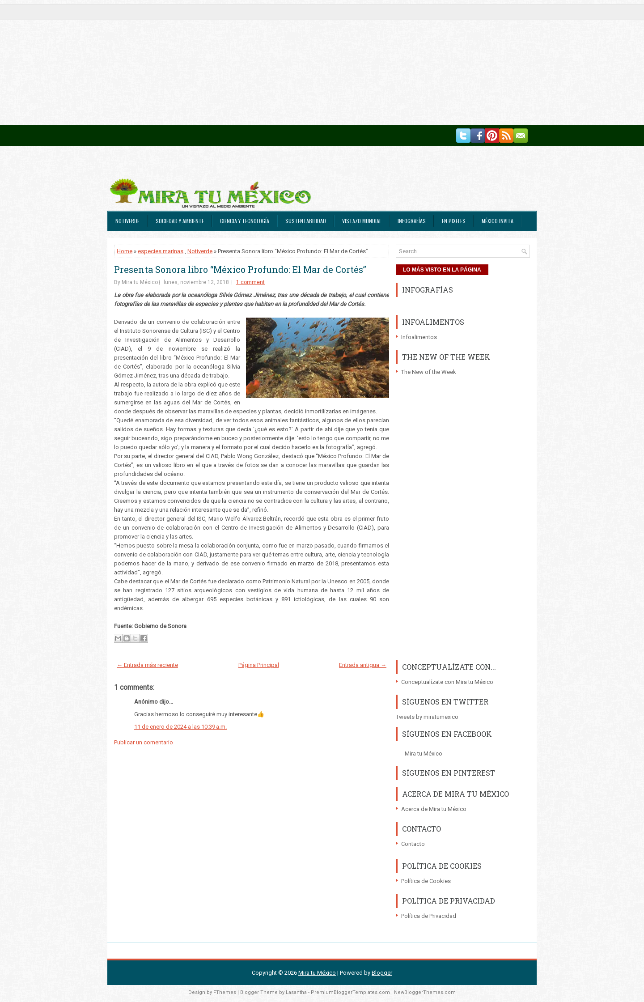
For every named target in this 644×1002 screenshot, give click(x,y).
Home (124, 251)
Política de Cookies (426, 881)
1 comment (250, 282)
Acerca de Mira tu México (433, 809)
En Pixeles (454, 221)
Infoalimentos (419, 337)
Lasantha (296, 992)
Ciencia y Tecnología (244, 221)
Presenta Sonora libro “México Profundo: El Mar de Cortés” (240, 269)
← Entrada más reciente (147, 665)
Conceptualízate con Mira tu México (447, 682)
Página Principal (258, 665)
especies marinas (160, 251)
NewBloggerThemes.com (425, 992)
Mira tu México (423, 753)
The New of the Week (428, 372)
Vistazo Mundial (361, 221)
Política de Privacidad (428, 916)
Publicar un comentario (143, 742)
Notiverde (127, 221)
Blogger (382, 972)
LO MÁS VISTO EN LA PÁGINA (442, 270)
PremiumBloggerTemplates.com (350, 992)
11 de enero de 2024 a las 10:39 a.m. (180, 726)
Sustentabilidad (305, 221)
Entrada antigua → (362, 665)
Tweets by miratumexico (427, 716)
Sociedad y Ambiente (180, 221)
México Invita (497, 221)
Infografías (412, 221)
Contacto (413, 844)
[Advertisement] (268, 62)
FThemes (224, 992)
